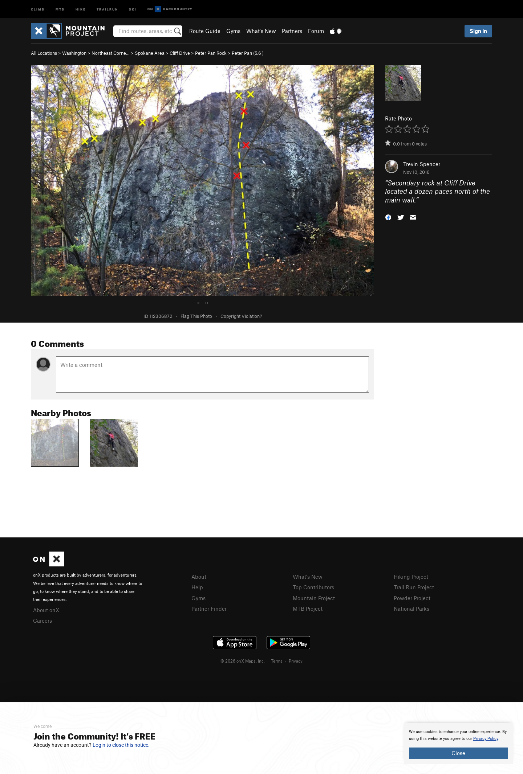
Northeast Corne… (111, 53)
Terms (277, 660)
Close (458, 753)
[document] (458, 743)
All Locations (44, 53)
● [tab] (198, 302)
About (198, 576)
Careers (42, 620)
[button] (388, 217)
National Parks (411, 608)
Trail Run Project (414, 587)
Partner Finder (209, 608)
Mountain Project (314, 598)
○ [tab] (206, 302)
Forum (316, 31)
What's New (261, 31)
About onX (46, 610)
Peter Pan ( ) (248, 53)
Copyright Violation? (241, 316)
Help (197, 587)
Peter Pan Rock (211, 53)
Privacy (296, 660)
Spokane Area (150, 53)
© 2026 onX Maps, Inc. (242, 660)
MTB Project (308, 608)
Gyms (233, 31)
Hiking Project (411, 576)
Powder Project (412, 598)
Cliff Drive (180, 53)
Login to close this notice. (121, 745)
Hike (81, 9)
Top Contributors (313, 587)
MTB (60, 9)
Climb (38, 9)
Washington (74, 53)
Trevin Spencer (421, 164)
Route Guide (204, 31)
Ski (133, 9)
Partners (292, 31)
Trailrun (107, 9)
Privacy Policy (485, 738)
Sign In (478, 31)
